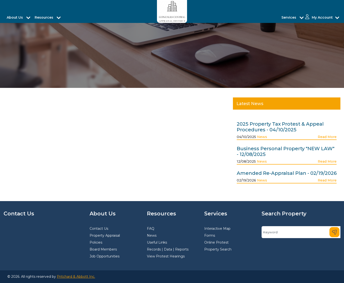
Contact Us (99, 228)
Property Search (217, 249)
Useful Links (157, 242)
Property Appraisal (105, 235)
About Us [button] (15, 17)
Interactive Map (217, 228)
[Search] (301, 232)
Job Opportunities (104, 256)
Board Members (103, 249)
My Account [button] (322, 17)
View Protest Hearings (166, 256)
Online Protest (216, 242)
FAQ (150, 228)
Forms (209, 235)
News (262, 137)
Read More (327, 137)
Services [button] (289, 17)
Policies (96, 242)
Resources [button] (44, 17)
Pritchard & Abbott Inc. (76, 276)
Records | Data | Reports (167, 249)
